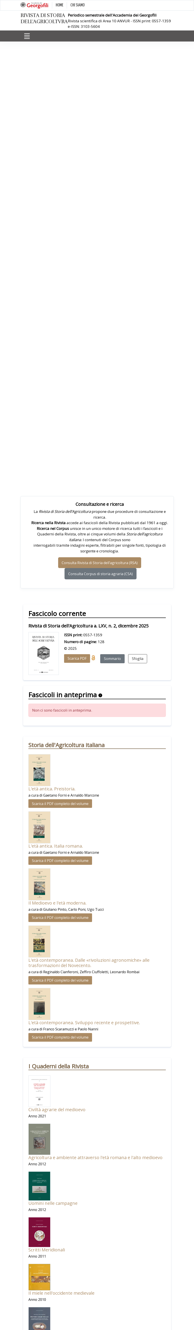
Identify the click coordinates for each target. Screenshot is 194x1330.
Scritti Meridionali (46, 1250)
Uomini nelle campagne (53, 1203)
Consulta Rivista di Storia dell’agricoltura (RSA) (100, 562)
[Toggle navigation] (27, 36)
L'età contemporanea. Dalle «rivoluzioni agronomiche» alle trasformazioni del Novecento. (89, 962)
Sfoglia (137, 658)
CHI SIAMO (77, 5)
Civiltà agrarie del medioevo (56, 1110)
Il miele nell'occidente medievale (61, 1293)
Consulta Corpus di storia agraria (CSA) (100, 573)
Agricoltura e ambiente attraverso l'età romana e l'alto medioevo (95, 1157)
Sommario (112, 658)
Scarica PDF (77, 658)
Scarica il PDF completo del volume (60, 803)
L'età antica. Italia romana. (55, 846)
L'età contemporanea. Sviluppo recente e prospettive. (84, 1023)
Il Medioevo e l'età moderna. (57, 903)
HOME (59, 5)
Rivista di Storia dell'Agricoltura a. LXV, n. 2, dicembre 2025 (88, 626)
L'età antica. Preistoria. (52, 789)
